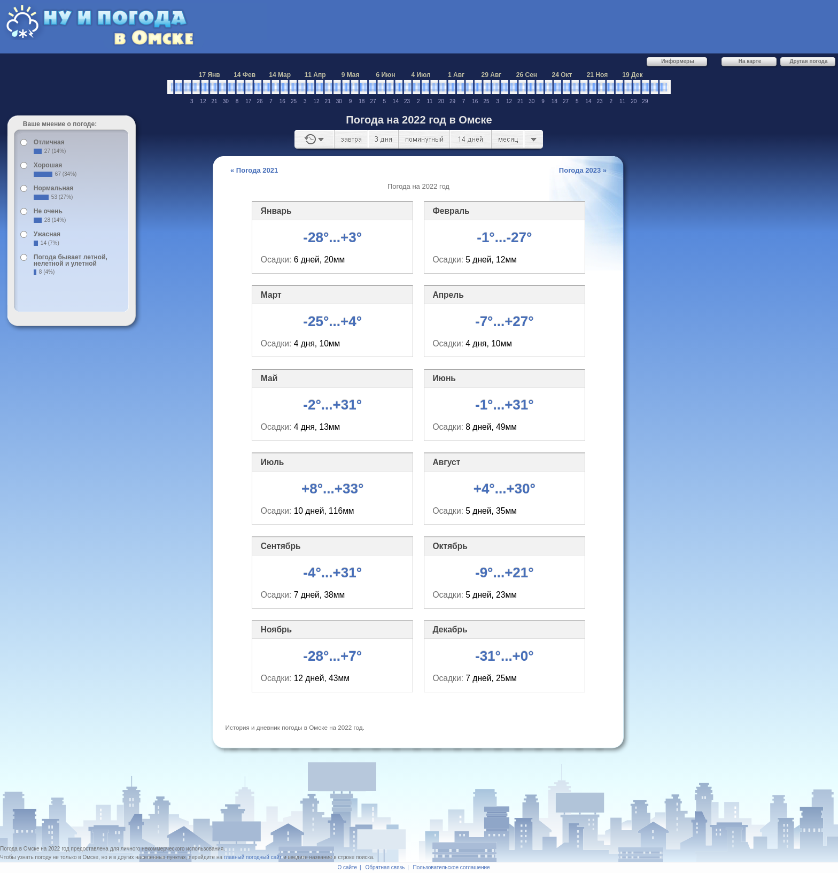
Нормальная (53, 188)
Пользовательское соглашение (451, 867)
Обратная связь (385, 867)
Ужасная (47, 234)
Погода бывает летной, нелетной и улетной (70, 260)
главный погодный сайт (253, 857)
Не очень (48, 211)
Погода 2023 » (583, 170)
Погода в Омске (20, 849)
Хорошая (48, 165)
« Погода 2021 (254, 170)
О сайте (347, 867)
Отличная (49, 142)
